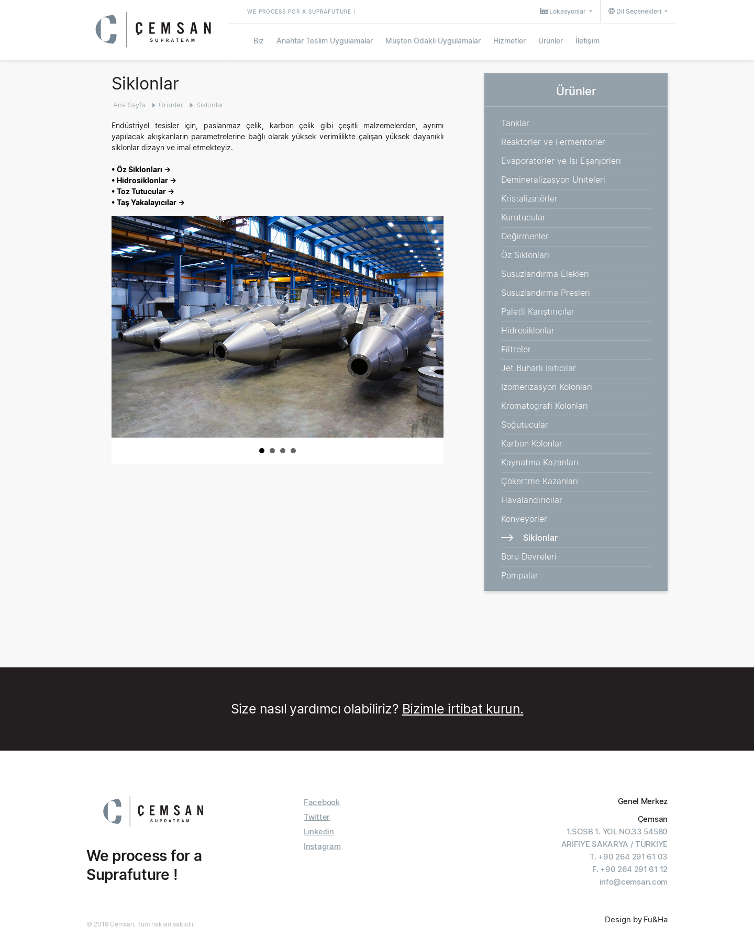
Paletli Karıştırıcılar (537, 311)
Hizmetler (509, 40)
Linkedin (319, 831)
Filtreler (516, 349)
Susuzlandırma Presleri (545, 292)
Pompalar (519, 575)
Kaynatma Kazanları (540, 462)
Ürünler (550, 40)
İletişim (587, 40)
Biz (258, 40)
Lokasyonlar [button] (563, 11)
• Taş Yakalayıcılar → (148, 202)
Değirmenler (525, 236)
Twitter (317, 817)
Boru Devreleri (529, 556)
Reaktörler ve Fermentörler (553, 142)
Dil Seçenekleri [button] (635, 11)
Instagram (322, 846)
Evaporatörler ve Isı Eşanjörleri (561, 160)
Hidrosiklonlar (528, 330)
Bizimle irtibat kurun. (463, 709)
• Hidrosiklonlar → (144, 180)
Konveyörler (524, 518)
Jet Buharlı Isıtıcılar (538, 368)
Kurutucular (523, 217)
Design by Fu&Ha (636, 919)
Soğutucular (524, 424)
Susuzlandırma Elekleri (545, 274)
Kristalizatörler (529, 198)
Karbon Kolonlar (531, 443)
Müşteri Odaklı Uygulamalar (433, 40)
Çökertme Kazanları (539, 481)
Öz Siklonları (525, 255)
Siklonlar (210, 105)
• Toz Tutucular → (143, 191)
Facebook (322, 802)
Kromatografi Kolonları (544, 405)
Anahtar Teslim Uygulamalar (324, 40)
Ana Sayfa (129, 105)
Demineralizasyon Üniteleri (553, 179)
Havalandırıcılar (531, 500)
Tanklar (515, 123)
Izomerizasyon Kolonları (546, 387)
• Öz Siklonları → (141, 169)
